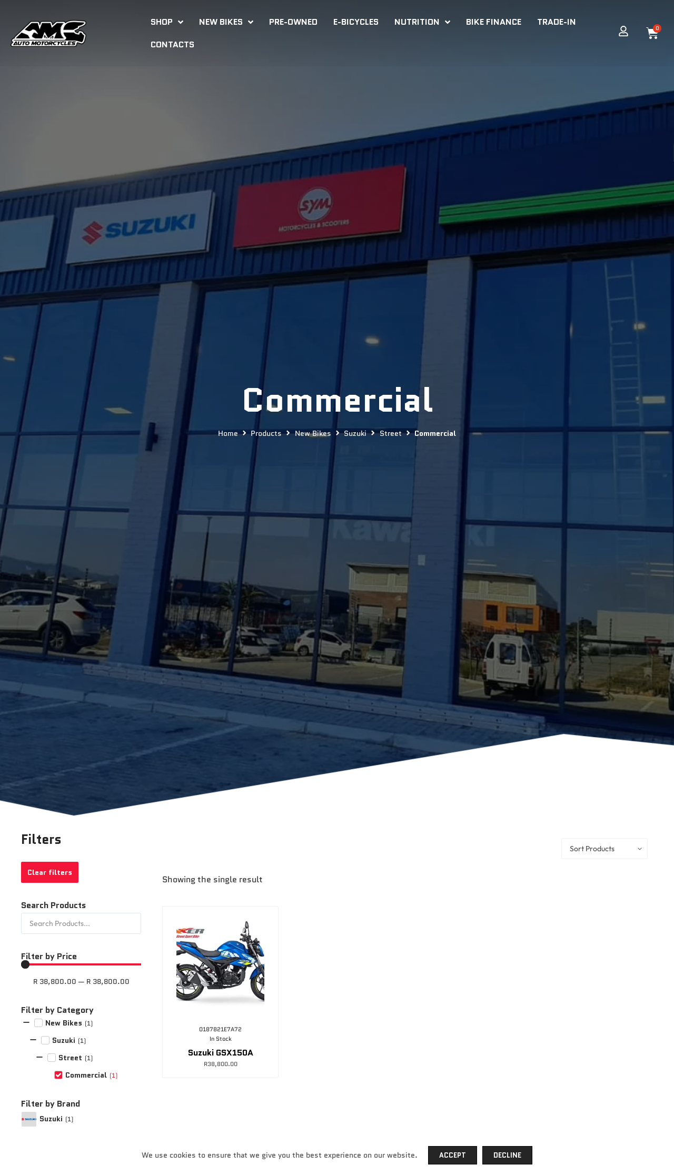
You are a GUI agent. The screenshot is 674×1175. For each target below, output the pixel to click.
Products (266, 433)
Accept (452, 1155)
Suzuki (355, 433)
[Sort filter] (604, 848)
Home (228, 433)
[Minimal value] (81, 964)
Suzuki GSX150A (220, 1053)
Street (391, 433)
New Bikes (313, 433)
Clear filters (49, 872)
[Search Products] (81, 923)
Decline (507, 1155)
